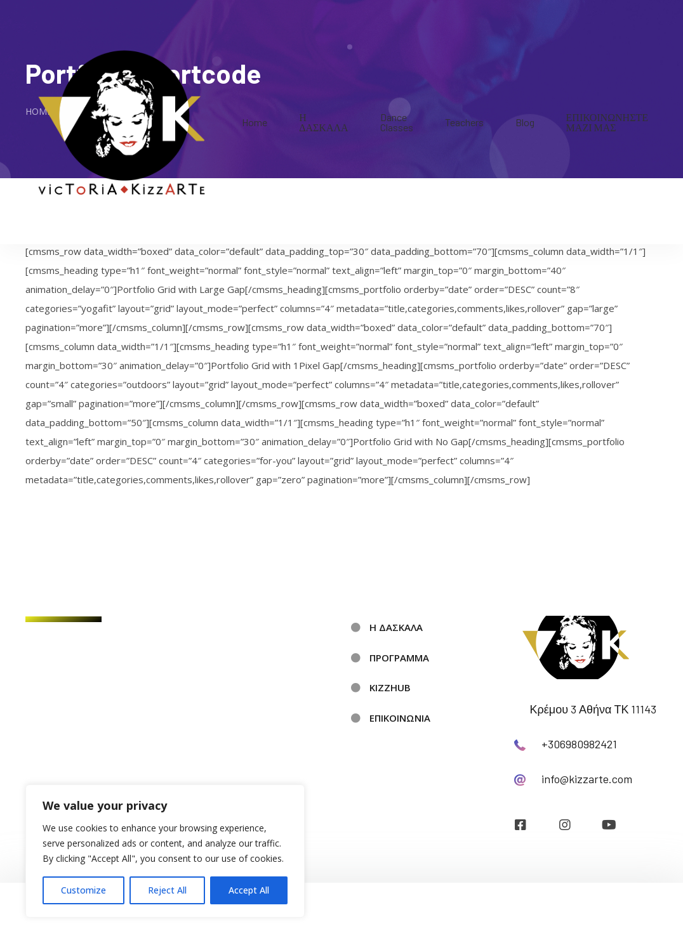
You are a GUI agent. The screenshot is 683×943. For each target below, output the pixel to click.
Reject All (167, 890)
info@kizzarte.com (586, 779)
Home (254, 122)
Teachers (464, 122)
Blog (524, 122)
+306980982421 (579, 744)
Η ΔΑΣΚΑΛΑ (323, 122)
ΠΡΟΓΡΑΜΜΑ (399, 657)
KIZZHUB (390, 687)
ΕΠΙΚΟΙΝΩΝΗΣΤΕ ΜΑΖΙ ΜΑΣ (607, 122)
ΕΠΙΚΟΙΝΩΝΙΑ (399, 718)
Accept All (249, 890)
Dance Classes (396, 122)
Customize (83, 890)
